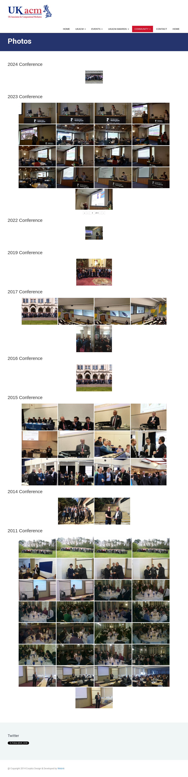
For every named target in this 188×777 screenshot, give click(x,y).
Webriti (61, 768)
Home (66, 29)
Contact (161, 29)
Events (97, 29)
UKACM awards (118, 29)
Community (143, 29)
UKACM (80, 29)
